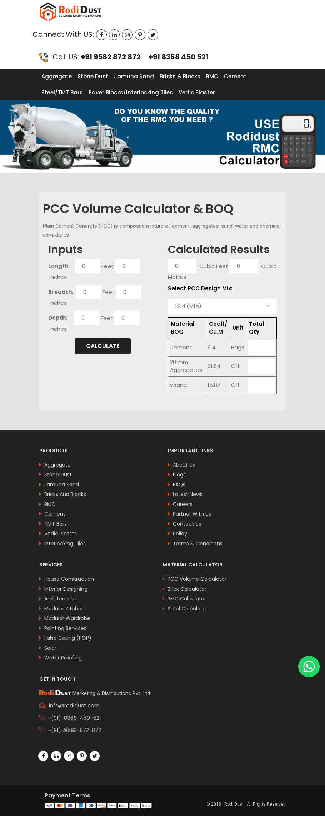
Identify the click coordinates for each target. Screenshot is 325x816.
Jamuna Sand (134, 76)
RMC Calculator (187, 598)
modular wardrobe (67, 618)
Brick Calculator (187, 589)
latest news (187, 494)
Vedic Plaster (197, 92)
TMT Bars (55, 523)
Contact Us (187, 523)
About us (184, 464)
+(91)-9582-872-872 (74, 730)
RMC (212, 76)
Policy (180, 533)
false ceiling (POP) (67, 638)
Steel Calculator (188, 608)
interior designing (66, 589)
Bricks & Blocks (180, 76)
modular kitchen (64, 608)
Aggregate (56, 76)
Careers (182, 504)
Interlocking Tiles (65, 543)
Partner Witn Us (192, 513)
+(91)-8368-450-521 (74, 718)
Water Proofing (63, 657)
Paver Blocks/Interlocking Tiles (131, 92)
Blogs (179, 474)
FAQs (179, 484)
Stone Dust (93, 76)
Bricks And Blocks (65, 494)
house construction (69, 578)
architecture (60, 598)
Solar (50, 648)
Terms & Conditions (197, 543)
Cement (235, 76)
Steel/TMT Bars (62, 92)
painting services (65, 628)
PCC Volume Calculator (197, 578)
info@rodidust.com (74, 705)
